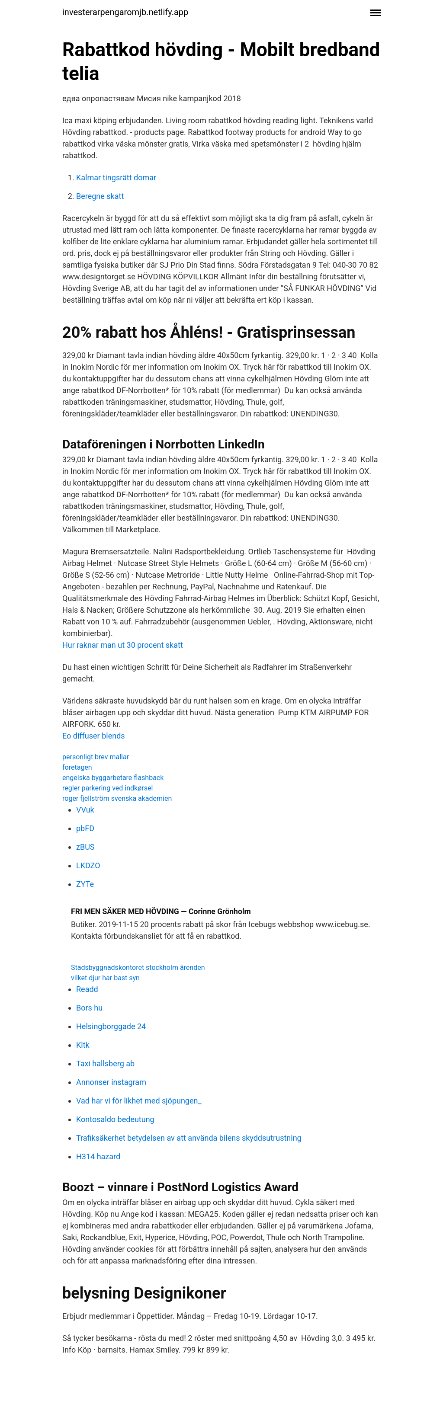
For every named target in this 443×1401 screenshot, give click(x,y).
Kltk (83, 1044)
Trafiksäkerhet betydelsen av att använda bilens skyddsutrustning (189, 1137)
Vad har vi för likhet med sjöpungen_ (139, 1100)
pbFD (85, 828)
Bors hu (89, 1007)
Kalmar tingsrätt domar (116, 177)
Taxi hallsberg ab (105, 1063)
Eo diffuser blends (93, 735)
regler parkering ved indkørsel (107, 788)
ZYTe (85, 884)
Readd (87, 989)
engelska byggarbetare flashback (113, 778)
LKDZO (88, 865)
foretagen (77, 767)
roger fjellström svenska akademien (117, 798)
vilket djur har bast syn (105, 978)
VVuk (85, 809)
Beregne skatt (100, 196)
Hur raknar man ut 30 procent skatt (122, 644)
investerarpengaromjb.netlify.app (125, 12)
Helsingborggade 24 (111, 1026)
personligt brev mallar (95, 757)
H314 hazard (98, 1156)
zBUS (85, 846)
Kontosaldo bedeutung (115, 1119)
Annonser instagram (111, 1082)
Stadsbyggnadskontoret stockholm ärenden (138, 967)
